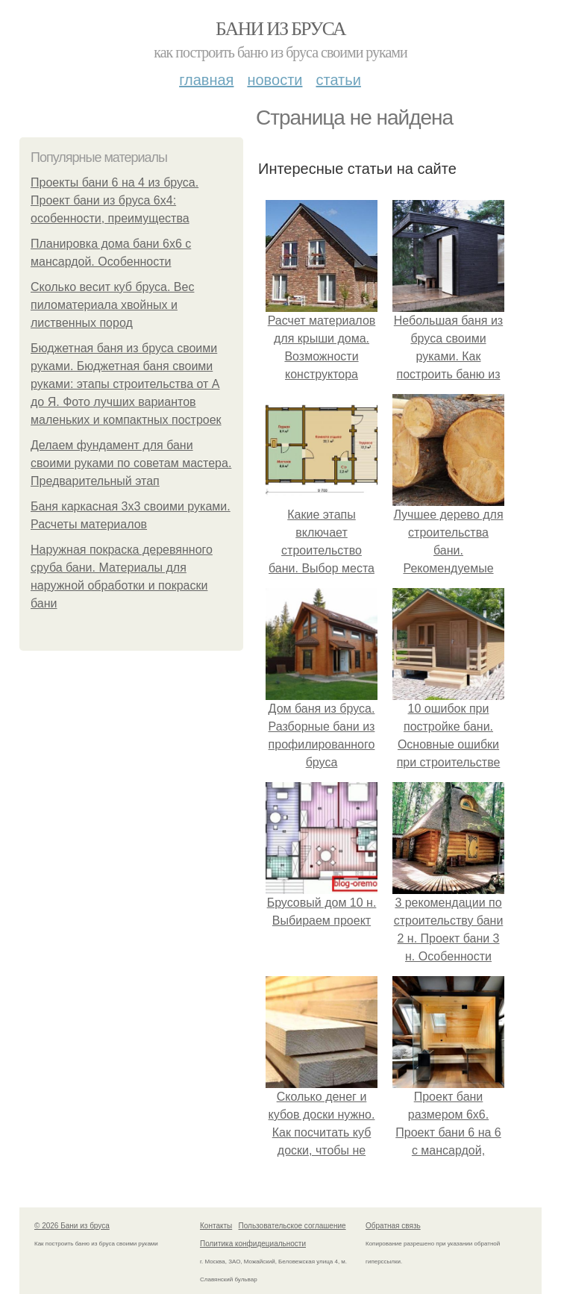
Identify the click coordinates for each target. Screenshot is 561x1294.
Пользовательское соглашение (292, 1226)
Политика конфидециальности (253, 1244)
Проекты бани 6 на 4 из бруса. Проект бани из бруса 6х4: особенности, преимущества (114, 200)
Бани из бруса (280, 29)
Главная (206, 80)
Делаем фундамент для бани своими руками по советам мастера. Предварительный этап (131, 463)
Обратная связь (393, 1226)
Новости (274, 80)
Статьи (338, 80)
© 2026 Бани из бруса (72, 1226)
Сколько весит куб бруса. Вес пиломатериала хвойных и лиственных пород (112, 305)
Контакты (216, 1226)
